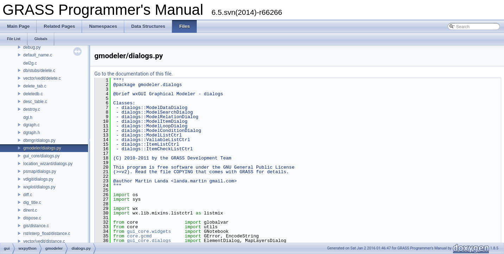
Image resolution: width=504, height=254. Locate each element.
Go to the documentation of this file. (133, 74)
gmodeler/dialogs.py (42, 148)
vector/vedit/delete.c (42, 78)
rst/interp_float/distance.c (46, 233)
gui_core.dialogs (149, 240)
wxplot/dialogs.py (39, 187)
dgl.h (27, 117)
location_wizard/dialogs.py (48, 163)
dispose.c (32, 218)
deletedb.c (33, 93)
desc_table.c (35, 101)
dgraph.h (31, 132)
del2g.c (30, 63)
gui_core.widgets (149, 231)
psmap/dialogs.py (39, 171)
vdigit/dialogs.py (38, 179)
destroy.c (31, 109)
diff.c (27, 194)
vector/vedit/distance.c (44, 241)
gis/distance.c (36, 225)
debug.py (31, 47)
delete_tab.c (34, 86)
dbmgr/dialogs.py (39, 140)
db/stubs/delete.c (39, 70)
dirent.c (30, 210)
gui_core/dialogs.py (41, 155)
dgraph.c (31, 124)
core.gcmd (139, 236)
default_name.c (37, 55)
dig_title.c (32, 202)
